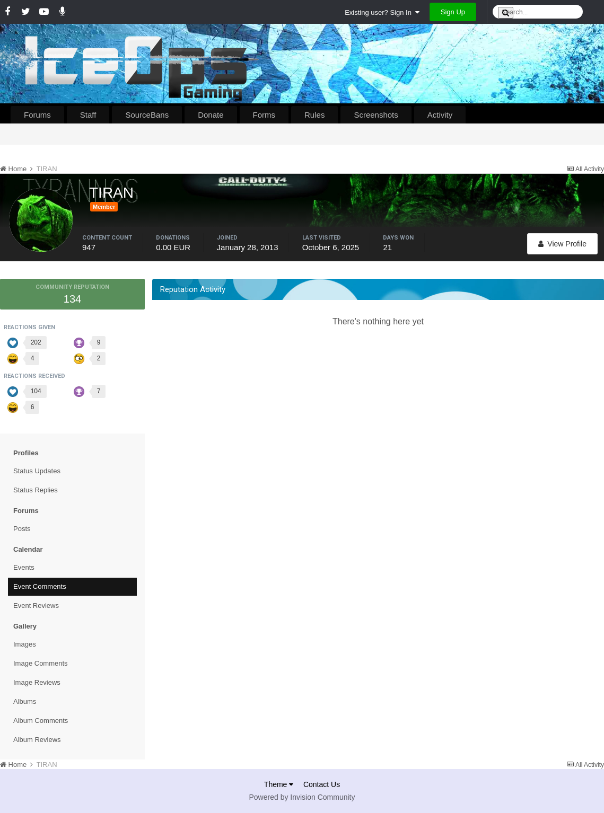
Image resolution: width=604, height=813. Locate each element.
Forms (264, 114)
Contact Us (321, 784)
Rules (314, 114)
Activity (440, 114)
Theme (278, 784)
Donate (210, 114)
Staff (88, 114)
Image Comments (40, 663)
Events (23, 567)
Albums (24, 701)
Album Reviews (37, 740)
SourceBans (147, 114)
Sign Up (453, 12)
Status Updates (36, 471)
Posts (22, 529)
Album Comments (40, 720)
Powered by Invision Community (302, 797)
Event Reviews (36, 605)
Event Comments (39, 586)
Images (24, 644)
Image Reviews (36, 682)
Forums (37, 114)
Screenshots (376, 114)
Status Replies (35, 490)
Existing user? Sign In (382, 12)
